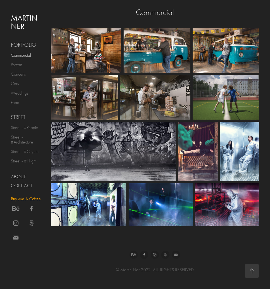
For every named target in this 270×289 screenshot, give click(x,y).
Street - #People (24, 127)
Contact (22, 186)
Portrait (16, 64)
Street (18, 117)
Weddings (19, 93)
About (18, 177)
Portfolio (23, 45)
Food (15, 102)
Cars (15, 83)
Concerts (18, 74)
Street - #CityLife (25, 151)
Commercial (21, 55)
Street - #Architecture (22, 140)
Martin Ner (25, 22)
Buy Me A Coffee (26, 198)
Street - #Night (23, 161)
